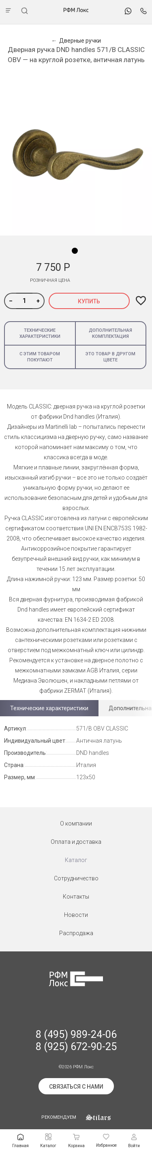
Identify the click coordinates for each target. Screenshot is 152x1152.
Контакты (76, 896)
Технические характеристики (39, 333)
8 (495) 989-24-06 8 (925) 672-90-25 (76, 1041)
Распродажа (76, 933)
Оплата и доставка (76, 842)
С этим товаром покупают (39, 357)
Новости (76, 915)
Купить (89, 301)
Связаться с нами (76, 1086)
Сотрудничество (76, 878)
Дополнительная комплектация (110, 333)
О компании (76, 823)
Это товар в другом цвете (110, 357)
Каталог (76, 860)
